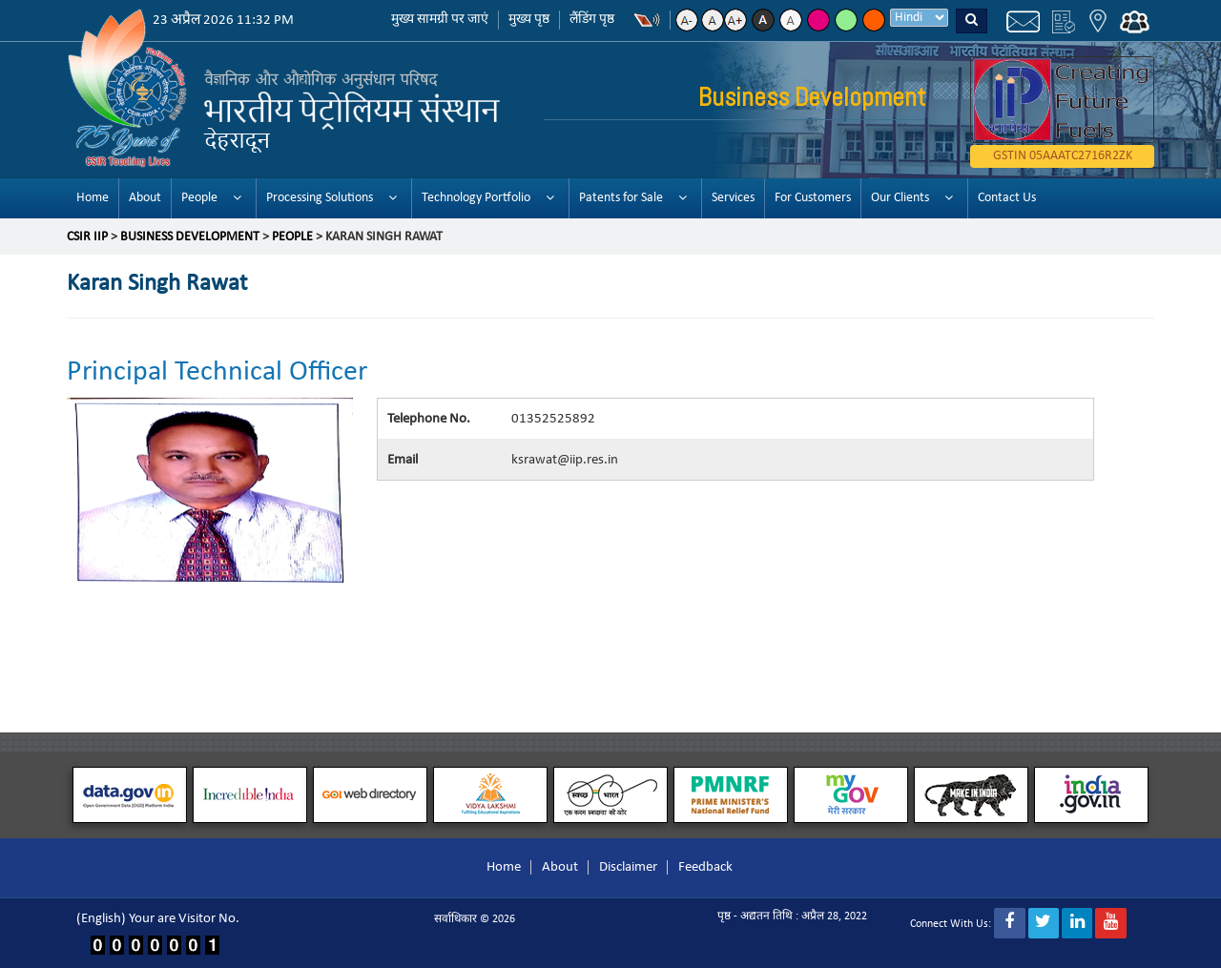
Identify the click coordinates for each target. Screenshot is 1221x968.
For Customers (813, 198)
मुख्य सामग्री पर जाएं (439, 19)
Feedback (705, 867)
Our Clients (900, 198)
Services (733, 198)
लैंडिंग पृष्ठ (591, 19)
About (145, 198)
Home (92, 198)
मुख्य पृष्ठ (528, 19)
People (199, 198)
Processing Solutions (319, 198)
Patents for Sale (621, 198)
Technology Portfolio (476, 198)
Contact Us (1007, 198)
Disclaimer (628, 867)
